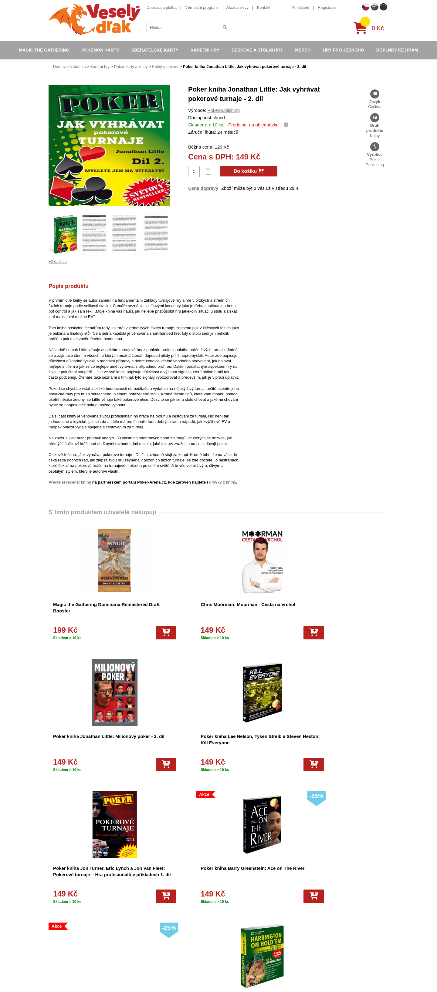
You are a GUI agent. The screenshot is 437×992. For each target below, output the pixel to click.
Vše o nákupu (143, 915)
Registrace (327, 7)
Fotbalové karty (226, 947)
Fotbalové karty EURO (233, 962)
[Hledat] (225, 27)
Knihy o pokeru (165, 66)
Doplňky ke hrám (397, 50)
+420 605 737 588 (319, 882)
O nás (136, 891)
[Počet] (194, 171)
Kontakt (263, 7)
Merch (302, 50)
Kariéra (137, 931)
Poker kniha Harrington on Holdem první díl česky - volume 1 (343, 743)
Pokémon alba (226, 891)
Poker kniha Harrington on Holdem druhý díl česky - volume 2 (256, 743)
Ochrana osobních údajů (152, 947)
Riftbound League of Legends (239, 979)
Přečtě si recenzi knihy (70, 482)
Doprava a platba (162, 7)
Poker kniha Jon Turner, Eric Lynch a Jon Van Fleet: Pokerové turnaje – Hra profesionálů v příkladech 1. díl (83, 749)
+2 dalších (58, 261)
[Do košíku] (106, 632)
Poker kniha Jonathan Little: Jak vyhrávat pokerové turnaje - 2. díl (244, 66)
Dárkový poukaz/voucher (152, 899)
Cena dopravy (203, 188)
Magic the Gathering (44, 50)
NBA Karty (222, 923)
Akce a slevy (237, 7)
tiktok (307, 929)
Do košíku (249, 171)
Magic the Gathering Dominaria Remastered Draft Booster (84, 611)
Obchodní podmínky (148, 883)
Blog (135, 939)
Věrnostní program (201, 7)
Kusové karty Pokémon (233, 955)
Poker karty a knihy (131, 66)
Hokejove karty (226, 899)
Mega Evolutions (227, 971)
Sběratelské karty (154, 50)
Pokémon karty (100, 50)
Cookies (138, 907)
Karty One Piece (227, 939)
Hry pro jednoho (343, 50)
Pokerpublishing (223, 110)
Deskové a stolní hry (257, 50)
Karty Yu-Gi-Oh (226, 915)
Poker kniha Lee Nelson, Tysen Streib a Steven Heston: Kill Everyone (341, 611)
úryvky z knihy (222, 482)
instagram (311, 920)
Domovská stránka (69, 66)
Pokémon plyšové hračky (235, 931)
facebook (311, 901)
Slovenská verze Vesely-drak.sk (331, 972)
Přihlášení (300, 7)
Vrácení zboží (143, 923)
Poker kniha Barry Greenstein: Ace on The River (166, 743)
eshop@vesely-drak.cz (323, 892)
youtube (310, 910)
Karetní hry (205, 50)
